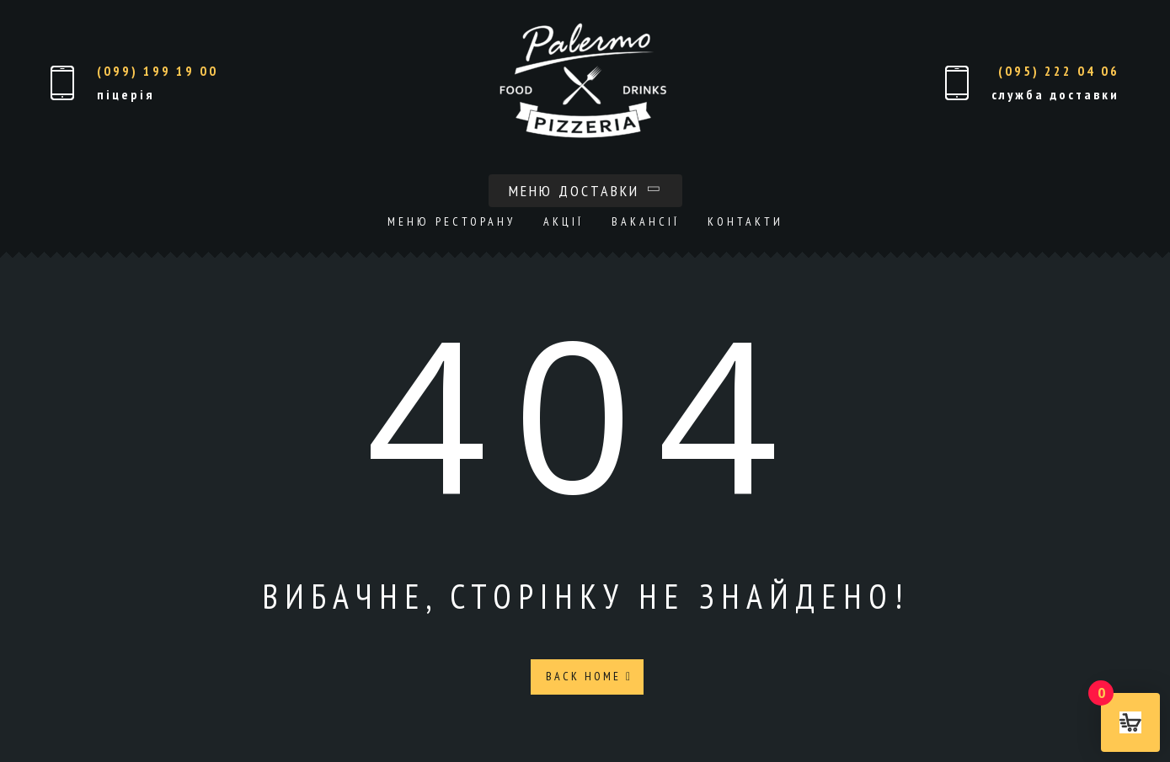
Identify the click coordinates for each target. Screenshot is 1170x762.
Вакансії (646, 221)
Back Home (589, 676)
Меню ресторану (451, 221)
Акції (563, 221)
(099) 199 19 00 (157, 70)
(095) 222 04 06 (1058, 70)
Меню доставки (585, 190)
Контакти (745, 221)
